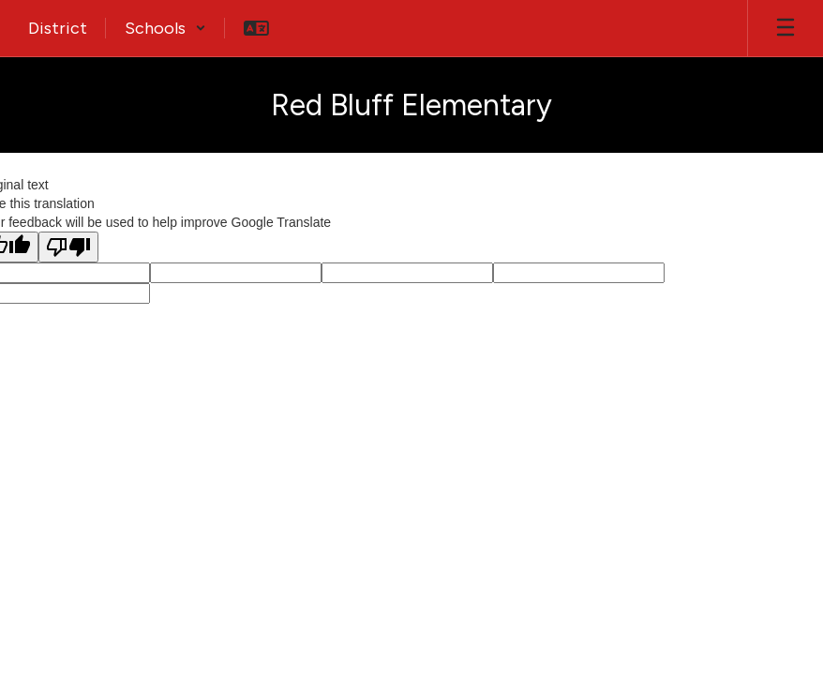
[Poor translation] (68, 247)
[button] (165, 28)
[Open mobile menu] (785, 28)
